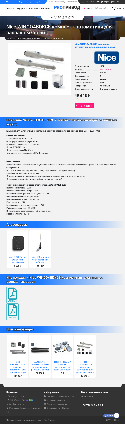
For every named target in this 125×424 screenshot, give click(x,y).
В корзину (86, 105)
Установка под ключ (54, 400)
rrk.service (87, 396)
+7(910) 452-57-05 (91, 2)
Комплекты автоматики (29, 39)
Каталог (10, 9)
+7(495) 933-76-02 (62, 17)
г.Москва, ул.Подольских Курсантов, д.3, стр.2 (25, 2)
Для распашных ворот (53, 39)
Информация (21, 9)
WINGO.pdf (12, 295)
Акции (88, 8)
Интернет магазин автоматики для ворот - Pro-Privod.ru (31, 420)
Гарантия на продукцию (56, 404)
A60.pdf (12, 311)
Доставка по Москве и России (59, 396)
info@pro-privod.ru (110, 2)
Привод (67, 7)
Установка (34, 9)
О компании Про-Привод (56, 408)
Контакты (46, 9)
